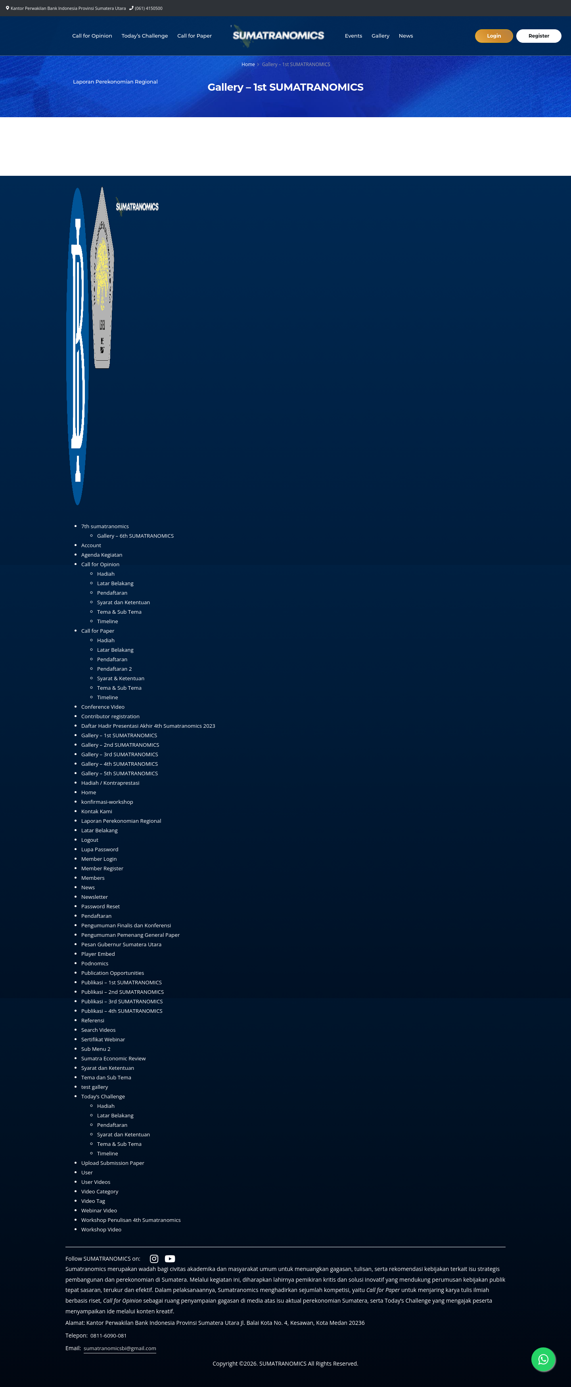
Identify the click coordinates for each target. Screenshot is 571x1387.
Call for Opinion (93, 36)
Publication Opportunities (114, 972)
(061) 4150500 (149, 8)
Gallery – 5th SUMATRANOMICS (121, 773)
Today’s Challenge (146, 36)
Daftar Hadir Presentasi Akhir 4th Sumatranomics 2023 (152, 725)
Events (354, 36)
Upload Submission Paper (114, 1162)
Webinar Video (100, 1210)
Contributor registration (112, 716)
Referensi (93, 1020)
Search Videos (99, 1029)
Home (248, 64)
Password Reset (101, 906)
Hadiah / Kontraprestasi (112, 782)
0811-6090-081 (109, 1335)
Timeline (108, 621)
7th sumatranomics (106, 526)
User (87, 1172)
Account (91, 545)
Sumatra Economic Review (115, 1058)
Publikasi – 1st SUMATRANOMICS (124, 982)
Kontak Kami (97, 811)
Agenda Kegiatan (103, 554)
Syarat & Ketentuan (122, 678)
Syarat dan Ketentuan (125, 602)
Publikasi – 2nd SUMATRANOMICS (125, 991)
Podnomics (95, 963)
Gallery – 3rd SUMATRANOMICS (122, 754)
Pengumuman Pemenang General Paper (133, 934)
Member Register (103, 868)
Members (93, 877)
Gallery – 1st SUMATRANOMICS (121, 735)
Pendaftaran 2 (115, 668)
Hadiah (106, 573)
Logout (90, 839)
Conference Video (104, 706)
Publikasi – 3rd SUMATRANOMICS (124, 1001)
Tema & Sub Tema (120, 611)
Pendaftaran (113, 592)
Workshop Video (102, 1229)
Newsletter (95, 896)
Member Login (100, 858)
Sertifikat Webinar (104, 1039)
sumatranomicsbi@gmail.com (122, 1348)
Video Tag (93, 1200)
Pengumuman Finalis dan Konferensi (128, 925)
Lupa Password (101, 849)
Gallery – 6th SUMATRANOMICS (137, 535)
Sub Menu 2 (96, 1048)
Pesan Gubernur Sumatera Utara (123, 944)
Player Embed (99, 953)
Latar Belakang (116, 583)
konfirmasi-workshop (108, 801)
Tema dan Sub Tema (107, 1077)
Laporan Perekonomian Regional (116, 82)
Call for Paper (195, 36)
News (407, 36)
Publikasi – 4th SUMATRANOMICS (124, 1010)
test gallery (95, 1086)
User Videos (96, 1181)
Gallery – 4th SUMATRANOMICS (121, 763)
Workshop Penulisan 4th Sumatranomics (133, 1219)
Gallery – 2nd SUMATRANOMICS (122, 744)
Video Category (101, 1191)
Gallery (381, 36)
